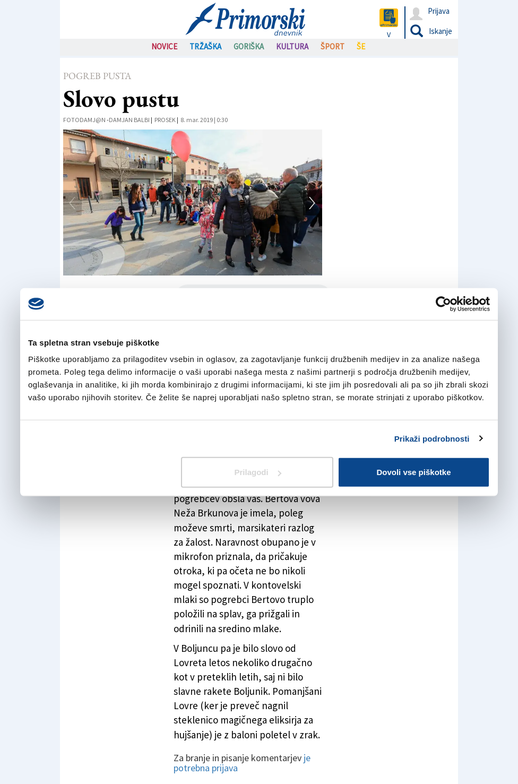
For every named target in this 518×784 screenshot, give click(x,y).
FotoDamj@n (84, 120)
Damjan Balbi (129, 120)
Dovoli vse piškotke (413, 472)
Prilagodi (258, 472)
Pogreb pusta (97, 76)
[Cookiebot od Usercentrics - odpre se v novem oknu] (443, 304)
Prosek (165, 120)
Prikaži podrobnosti (432, 438)
